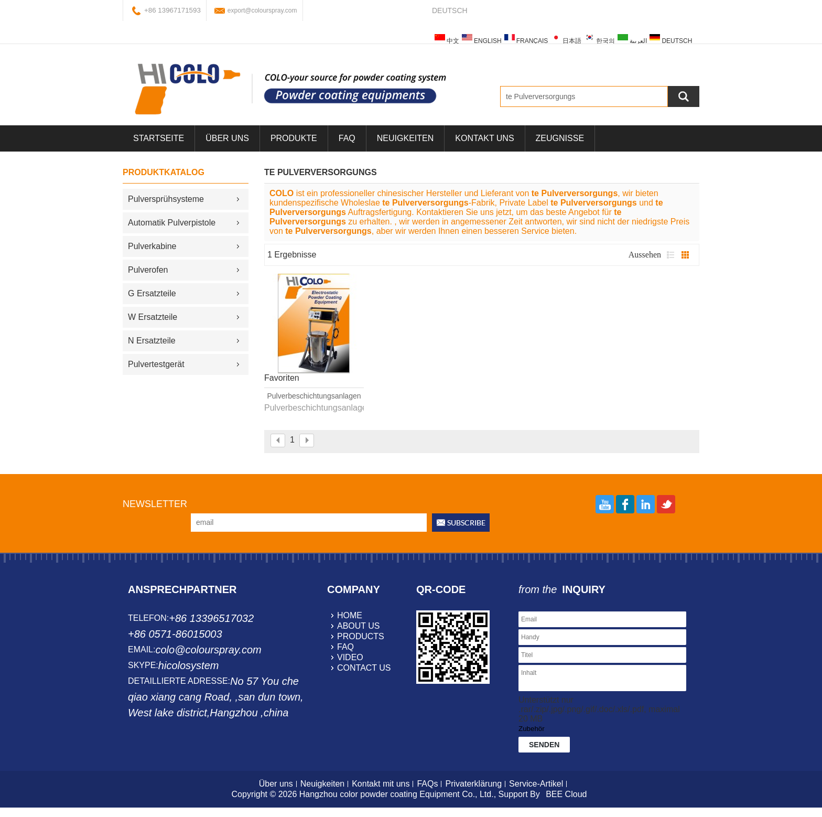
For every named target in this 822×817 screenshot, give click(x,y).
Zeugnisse (560, 138)
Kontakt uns (484, 138)
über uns (227, 138)
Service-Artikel (536, 783)
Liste (670, 255)
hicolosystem (188, 665)
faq (345, 646)
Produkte (294, 138)
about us (358, 625)
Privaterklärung (473, 783)
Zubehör (531, 729)
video (350, 657)
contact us (364, 667)
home (349, 615)
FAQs (427, 783)
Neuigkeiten (405, 138)
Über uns (276, 783)
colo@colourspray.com (208, 649)
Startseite (158, 138)
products (360, 636)
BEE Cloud (566, 794)
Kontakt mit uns (380, 783)
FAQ (347, 138)
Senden (544, 744)
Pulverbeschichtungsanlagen (314, 396)
